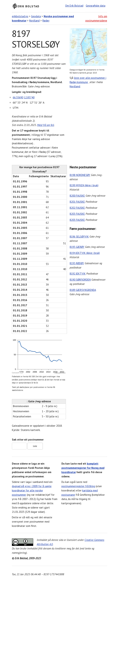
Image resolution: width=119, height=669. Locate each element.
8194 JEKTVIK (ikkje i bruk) (85, 253)
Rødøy (45, 20)
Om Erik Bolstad (74, 5)
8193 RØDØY (77, 263)
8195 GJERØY (77, 247)
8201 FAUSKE (77, 201)
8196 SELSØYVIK (79, 236)
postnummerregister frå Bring (78, 486)
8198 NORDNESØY (80, 175)
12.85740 (29, 97)
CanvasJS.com (60, 373)
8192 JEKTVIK (78, 273)
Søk (35, 446)
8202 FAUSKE (77, 207)
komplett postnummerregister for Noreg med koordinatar (82, 468)
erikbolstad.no (20, 16)
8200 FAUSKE (77, 195)
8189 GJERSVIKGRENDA (83, 290)
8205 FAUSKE (77, 220)
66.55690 (18, 97)
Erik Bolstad (28, 6)
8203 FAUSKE (77, 213)
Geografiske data (95, 5)
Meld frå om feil (45, 125)
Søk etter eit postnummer (28, 439)
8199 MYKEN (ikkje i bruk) (84, 185)
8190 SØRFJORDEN (80, 279)
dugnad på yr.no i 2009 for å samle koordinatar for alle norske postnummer (32, 490)
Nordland (34, 20)
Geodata (36, 16)
